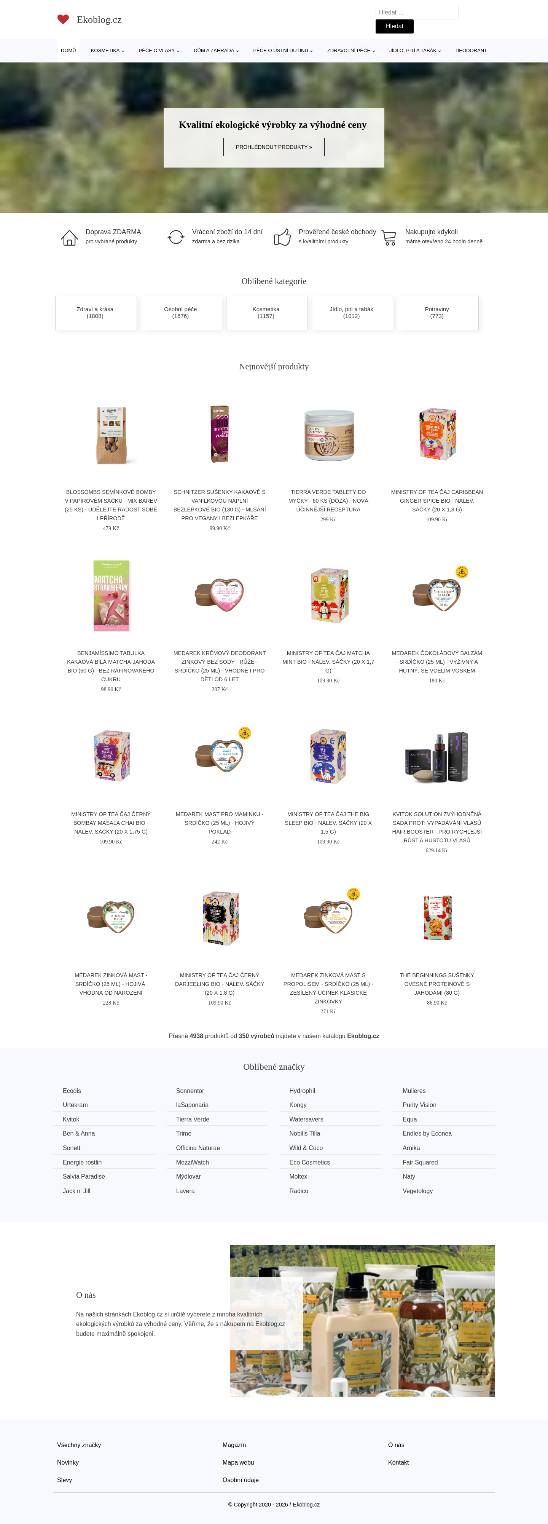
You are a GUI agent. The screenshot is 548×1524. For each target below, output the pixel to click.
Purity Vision (419, 1105)
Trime (183, 1133)
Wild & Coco (306, 1148)
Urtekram (75, 1105)
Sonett (71, 1148)
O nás (396, 1445)
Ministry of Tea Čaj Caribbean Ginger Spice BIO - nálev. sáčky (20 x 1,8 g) (437, 501)
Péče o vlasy (157, 50)
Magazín (234, 1445)
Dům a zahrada (214, 50)
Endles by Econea (427, 1133)
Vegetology (418, 1191)
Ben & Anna (79, 1133)
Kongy (297, 1105)
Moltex (298, 1176)
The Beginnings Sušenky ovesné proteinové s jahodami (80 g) (437, 984)
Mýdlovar (188, 1176)
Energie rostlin (82, 1162)
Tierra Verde (192, 1119)
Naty (409, 1176)
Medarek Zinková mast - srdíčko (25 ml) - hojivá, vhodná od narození (111, 984)
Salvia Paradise (84, 1176)
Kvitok (71, 1119)
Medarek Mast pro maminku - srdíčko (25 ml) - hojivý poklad (220, 823)
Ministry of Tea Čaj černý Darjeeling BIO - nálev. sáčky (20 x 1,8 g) (219, 984)
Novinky (68, 1462)
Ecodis (72, 1091)
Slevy (64, 1480)
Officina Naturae (198, 1148)
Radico (298, 1191)
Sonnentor (190, 1091)
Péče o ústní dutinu (280, 50)
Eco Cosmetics (309, 1162)
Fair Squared (420, 1162)
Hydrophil (302, 1091)
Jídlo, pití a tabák (412, 50)
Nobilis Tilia (304, 1133)
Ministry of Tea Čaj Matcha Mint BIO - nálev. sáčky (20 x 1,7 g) (328, 662)
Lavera (185, 1191)
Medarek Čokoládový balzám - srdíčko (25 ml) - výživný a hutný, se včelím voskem (437, 662)
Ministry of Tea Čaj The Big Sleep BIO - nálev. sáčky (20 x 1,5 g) (328, 823)
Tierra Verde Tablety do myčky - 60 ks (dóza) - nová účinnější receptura (328, 501)
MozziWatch (192, 1162)
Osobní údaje (241, 1480)
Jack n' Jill (76, 1191)
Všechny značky (79, 1445)
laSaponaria (192, 1105)
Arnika (411, 1148)
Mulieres (414, 1091)
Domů (68, 50)
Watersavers (306, 1119)
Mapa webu (238, 1462)
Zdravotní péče (348, 50)
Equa (410, 1119)
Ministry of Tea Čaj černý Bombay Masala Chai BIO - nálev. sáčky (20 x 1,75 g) (111, 823)
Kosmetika (105, 50)
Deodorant (471, 50)
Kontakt (398, 1462)
